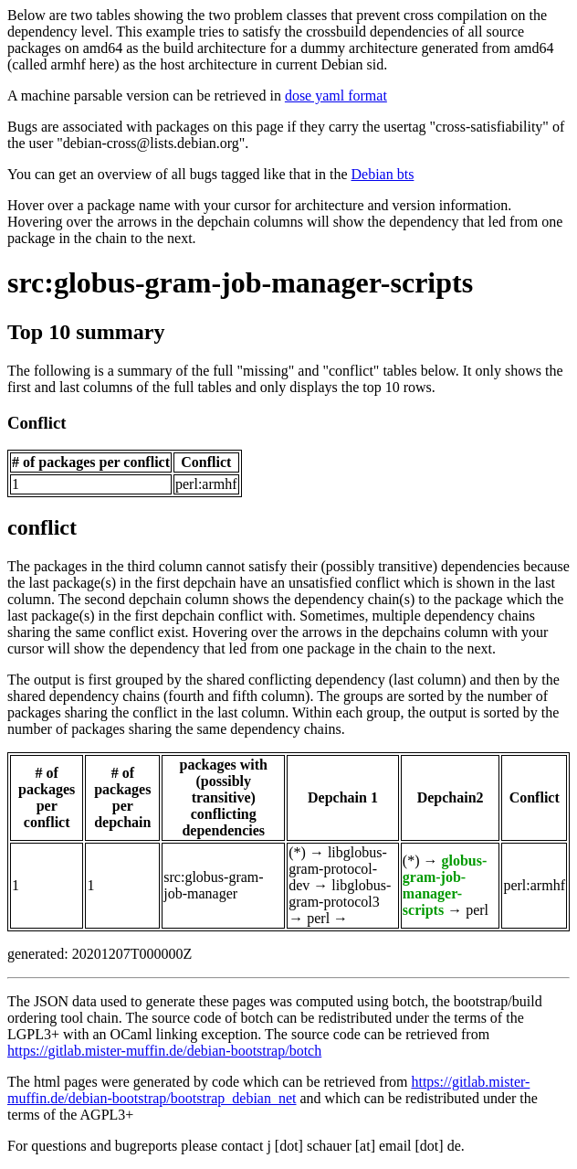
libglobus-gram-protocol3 (339, 893)
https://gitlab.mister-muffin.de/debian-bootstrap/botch (164, 1050)
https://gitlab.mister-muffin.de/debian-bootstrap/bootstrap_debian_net (268, 1090)
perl (318, 918)
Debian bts (382, 174)
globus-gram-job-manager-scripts (445, 885)
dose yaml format (336, 95)
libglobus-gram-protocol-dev (337, 869)
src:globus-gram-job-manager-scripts (240, 282)
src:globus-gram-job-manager (213, 885)
